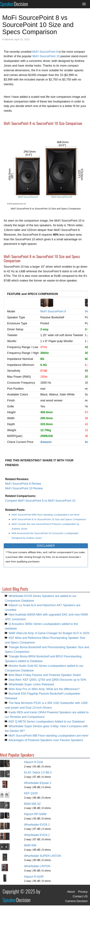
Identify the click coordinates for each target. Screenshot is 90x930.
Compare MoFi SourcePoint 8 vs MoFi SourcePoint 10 (40, 500)
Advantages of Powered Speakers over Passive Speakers (45, 740)
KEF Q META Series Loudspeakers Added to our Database (46, 721)
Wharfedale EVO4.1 (37, 835)
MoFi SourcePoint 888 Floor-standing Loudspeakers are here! (45, 514)
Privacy (83, 891)
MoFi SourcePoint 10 (46, 56)
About (71, 891)
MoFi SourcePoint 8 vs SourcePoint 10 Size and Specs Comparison (49, 519)
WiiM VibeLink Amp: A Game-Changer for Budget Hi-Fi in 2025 (48, 633)
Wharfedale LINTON (37, 866)
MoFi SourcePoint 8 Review (23, 483)
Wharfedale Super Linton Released (31, 684)
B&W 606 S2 (32, 803)
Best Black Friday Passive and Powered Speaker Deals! (44, 675)
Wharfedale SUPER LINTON (42, 855)
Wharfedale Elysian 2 (37, 783)
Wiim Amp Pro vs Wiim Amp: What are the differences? (44, 689)
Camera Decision (76, 901)
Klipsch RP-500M (35, 814)
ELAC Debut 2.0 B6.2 (38, 772)
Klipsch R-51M (33, 762)
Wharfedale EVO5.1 (37, 824)
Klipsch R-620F (34, 876)
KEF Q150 (31, 793)
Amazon (46, 442)
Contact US (80, 896)
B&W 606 (30, 845)
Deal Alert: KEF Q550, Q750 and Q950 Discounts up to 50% (47, 679)
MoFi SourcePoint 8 (45, 51)
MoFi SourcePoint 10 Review (24, 488)
